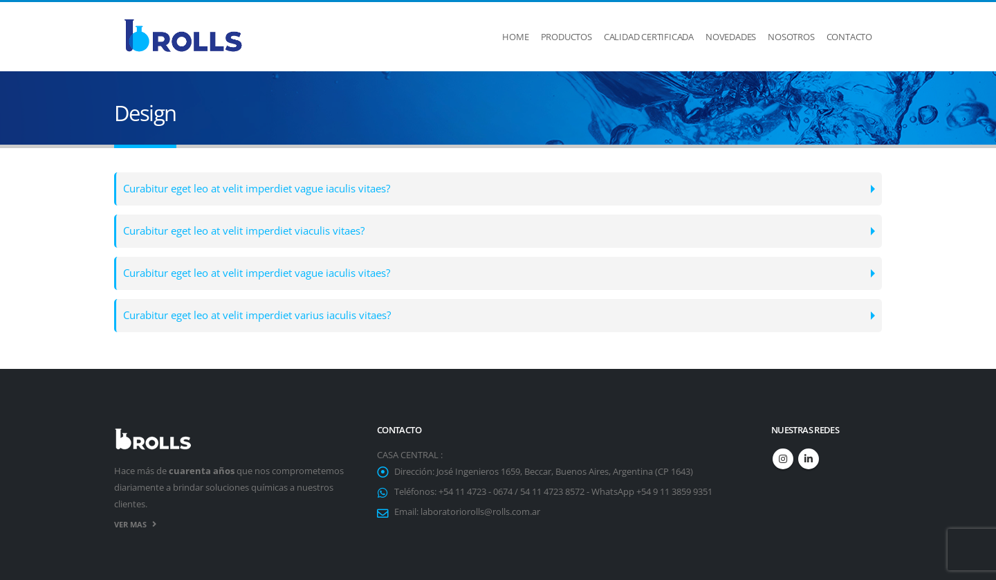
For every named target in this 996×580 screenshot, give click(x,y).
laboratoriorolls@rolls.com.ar (480, 512)
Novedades (731, 36)
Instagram (783, 458)
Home (515, 36)
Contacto (849, 36)
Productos (566, 36)
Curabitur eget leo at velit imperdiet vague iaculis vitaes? (256, 188)
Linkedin (808, 458)
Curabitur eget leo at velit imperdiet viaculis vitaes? (244, 231)
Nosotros (791, 36)
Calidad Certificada (649, 36)
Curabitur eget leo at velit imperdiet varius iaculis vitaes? (257, 315)
